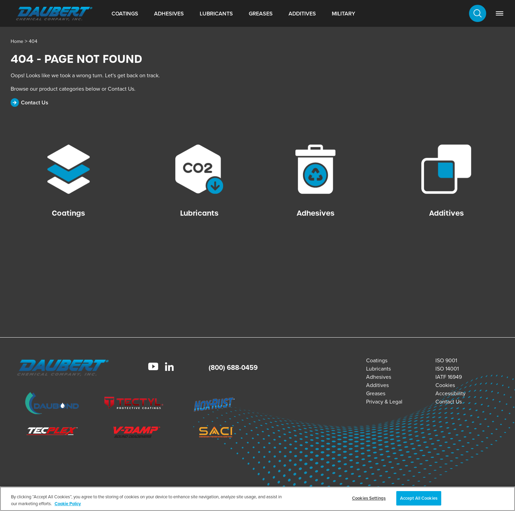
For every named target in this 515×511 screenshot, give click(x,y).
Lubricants (216, 14)
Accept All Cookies (418, 498)
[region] (257, 499)
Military (343, 14)
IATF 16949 (448, 377)
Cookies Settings (369, 498)
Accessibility (450, 393)
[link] (499, 13)
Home (17, 41)
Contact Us (448, 402)
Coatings (125, 14)
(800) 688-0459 (233, 367)
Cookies (445, 385)
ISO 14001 (447, 369)
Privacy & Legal (384, 402)
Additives (302, 14)
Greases (261, 14)
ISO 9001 (446, 360)
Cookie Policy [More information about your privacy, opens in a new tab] (68, 503)
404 (33, 41)
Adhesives (169, 14)
